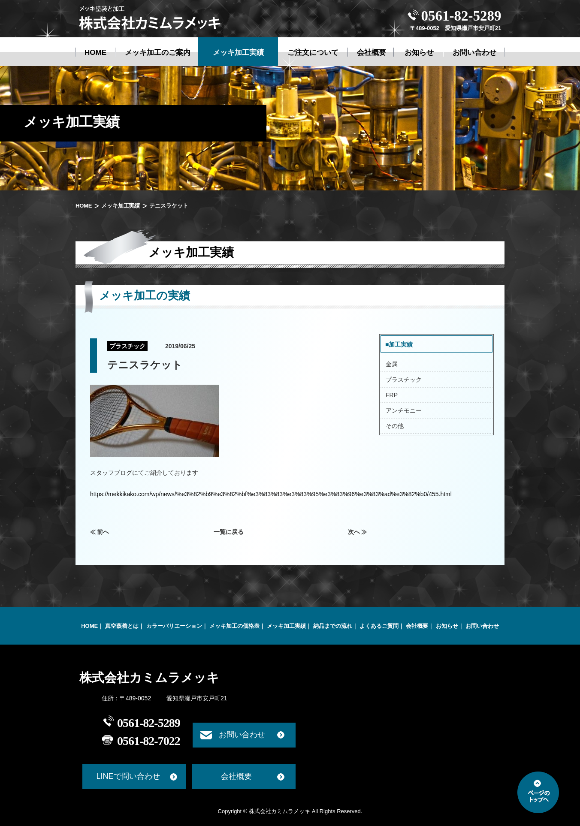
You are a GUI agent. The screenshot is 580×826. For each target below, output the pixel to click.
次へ (354, 531)
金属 (392, 364)
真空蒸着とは (122, 626)
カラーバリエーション (174, 626)
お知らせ (447, 626)
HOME (84, 205)
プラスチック (404, 379)
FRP (392, 395)
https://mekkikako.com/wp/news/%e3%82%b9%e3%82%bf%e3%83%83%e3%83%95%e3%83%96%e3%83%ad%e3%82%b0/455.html (271, 494)
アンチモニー (404, 410)
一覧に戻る (229, 531)
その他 (395, 425)
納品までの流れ (332, 626)
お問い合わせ (482, 626)
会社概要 (417, 626)
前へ (103, 531)
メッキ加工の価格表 (234, 626)
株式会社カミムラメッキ (149, 677)
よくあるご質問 (379, 626)
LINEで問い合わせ (128, 776)
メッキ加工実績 (120, 205)
